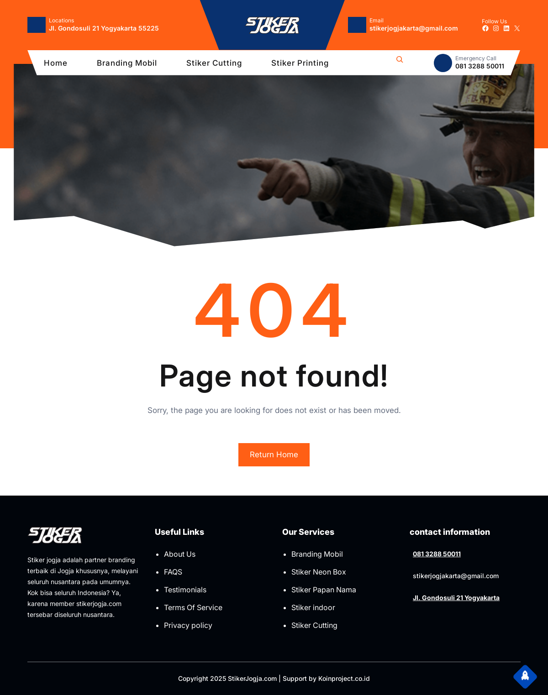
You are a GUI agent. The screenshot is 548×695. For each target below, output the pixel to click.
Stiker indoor (313, 607)
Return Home (274, 454)
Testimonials (185, 589)
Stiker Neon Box (318, 571)
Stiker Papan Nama (323, 589)
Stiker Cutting (314, 625)
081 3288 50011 (437, 554)
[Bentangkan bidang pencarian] (400, 63)
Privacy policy (188, 625)
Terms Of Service (193, 607)
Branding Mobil (317, 554)
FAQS (173, 571)
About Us (179, 554)
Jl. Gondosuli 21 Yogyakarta (456, 597)
